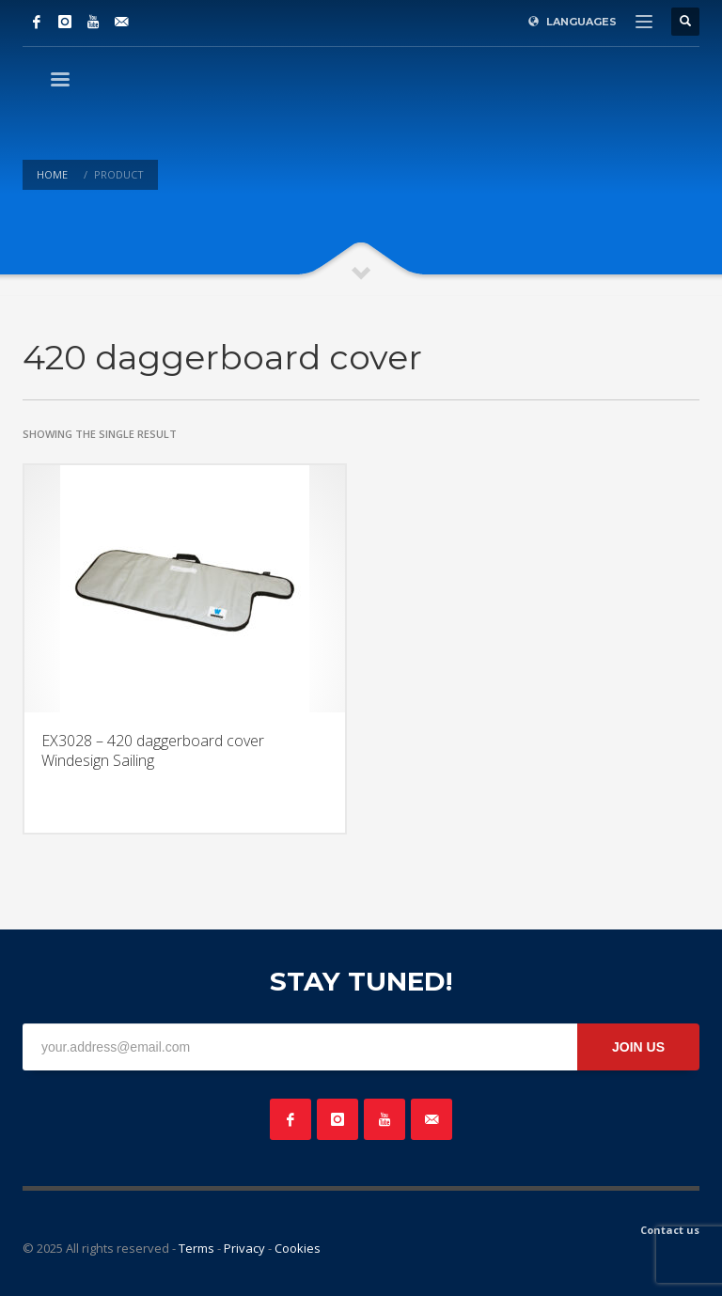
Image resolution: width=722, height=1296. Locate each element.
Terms (196, 1248)
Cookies (298, 1248)
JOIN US (638, 1046)
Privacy (244, 1248)
